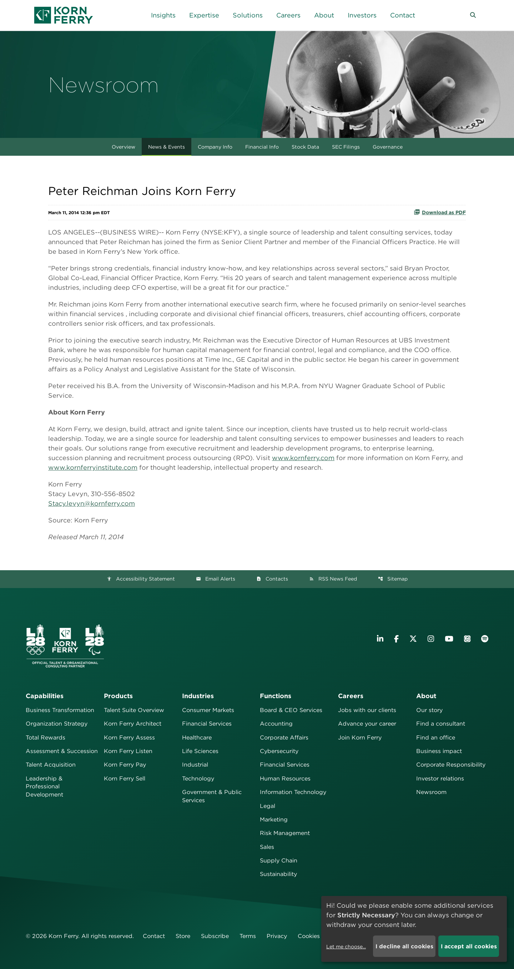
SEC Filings (346, 147)
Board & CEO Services (291, 710)
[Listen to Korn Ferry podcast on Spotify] (484, 639)
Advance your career (367, 723)
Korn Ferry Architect (132, 723)
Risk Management (285, 833)
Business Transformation (60, 710)
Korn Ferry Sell (124, 778)
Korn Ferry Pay (125, 764)
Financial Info (262, 147)
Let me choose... (346, 946)
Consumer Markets (208, 710)
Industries (198, 696)
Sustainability (278, 874)
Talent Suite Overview (134, 710)
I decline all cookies (404, 946)
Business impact (439, 751)
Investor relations (440, 778)
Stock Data (305, 147)
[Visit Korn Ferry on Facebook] (396, 639)
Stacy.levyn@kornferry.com (91, 503)
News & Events (166, 147)
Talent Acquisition (51, 764)
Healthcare (197, 737)
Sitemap (393, 579)
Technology (198, 778)
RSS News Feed (333, 579)
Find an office (435, 737)
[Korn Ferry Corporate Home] (63, 15)
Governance (388, 147)
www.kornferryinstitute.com (92, 467)
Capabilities (45, 696)
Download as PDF (440, 212)
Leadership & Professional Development (44, 786)
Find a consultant (440, 723)
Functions (275, 696)
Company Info (215, 147)
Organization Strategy (56, 723)
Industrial (195, 764)
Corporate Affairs (284, 737)
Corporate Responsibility (450, 764)
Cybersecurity (279, 751)
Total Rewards (45, 737)
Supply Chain (278, 860)
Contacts (272, 579)
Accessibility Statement (141, 579)
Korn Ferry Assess (129, 737)
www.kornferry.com (303, 458)
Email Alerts (215, 579)
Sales (267, 847)
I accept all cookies (469, 946)
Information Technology (293, 792)
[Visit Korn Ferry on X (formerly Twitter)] (413, 639)
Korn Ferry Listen (128, 751)
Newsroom (431, 792)
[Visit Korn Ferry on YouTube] (449, 639)
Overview (123, 147)
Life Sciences (200, 751)
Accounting (276, 723)
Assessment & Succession (62, 751)
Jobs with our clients (367, 710)
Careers (350, 696)
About (426, 696)
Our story (429, 710)
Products (118, 696)
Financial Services (207, 723)
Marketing (274, 819)
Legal (267, 806)
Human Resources (285, 778)
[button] (473, 15)
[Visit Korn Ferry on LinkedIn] (380, 639)
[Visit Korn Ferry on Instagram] (431, 639)
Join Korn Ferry (360, 737)
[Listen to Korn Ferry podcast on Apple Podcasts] (467, 639)
